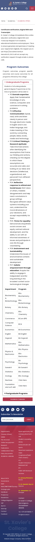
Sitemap (3, 509)
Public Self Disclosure (25, 471)
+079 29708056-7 (27, 512)
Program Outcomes (18, 66)
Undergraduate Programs (17, 82)
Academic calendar (7, 456)
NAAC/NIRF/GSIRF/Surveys (9, 486)
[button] (17, 82)
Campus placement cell (25, 435)
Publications (5, 448)
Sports (21, 447)
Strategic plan (5, 489)
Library (21, 442)
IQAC (3, 484)
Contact (3, 511)
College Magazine (7, 500)
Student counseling (25, 439)
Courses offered (6, 434)
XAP (2, 503)
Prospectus (4, 495)
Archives (21, 473)
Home (3, 21)
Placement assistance (26, 450)
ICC (20, 460)
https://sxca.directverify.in (13, 52)
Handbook (4, 492)
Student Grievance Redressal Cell (25, 464)
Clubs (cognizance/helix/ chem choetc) (25, 455)
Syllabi (3, 437)
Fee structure (5, 440)
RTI (19, 468)
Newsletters (4, 498)
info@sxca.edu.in (24, 515)
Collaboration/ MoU (7, 451)
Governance (5, 481)
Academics (11, 21)
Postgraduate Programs (17, 393)
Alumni (3, 506)
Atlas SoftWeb (26, 539)
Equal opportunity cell (26, 431)
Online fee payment (7, 442)
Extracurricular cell (25, 445)
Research (4, 445)
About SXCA (5, 478)
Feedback (4, 514)
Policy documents (7, 453)
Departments (5, 431)
